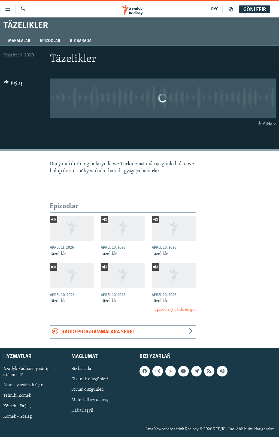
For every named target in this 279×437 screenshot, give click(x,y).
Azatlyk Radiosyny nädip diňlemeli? (26, 372)
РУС (215, 9)
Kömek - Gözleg (17, 416)
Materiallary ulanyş (89, 400)
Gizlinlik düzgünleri (89, 379)
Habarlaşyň (82, 410)
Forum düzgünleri (88, 390)
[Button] (13, 84)
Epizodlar (50, 41)
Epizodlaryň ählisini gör (175, 310)
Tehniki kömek (17, 396)
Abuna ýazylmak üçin (23, 385)
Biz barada (81, 41)
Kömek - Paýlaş (17, 406)
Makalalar (19, 41)
